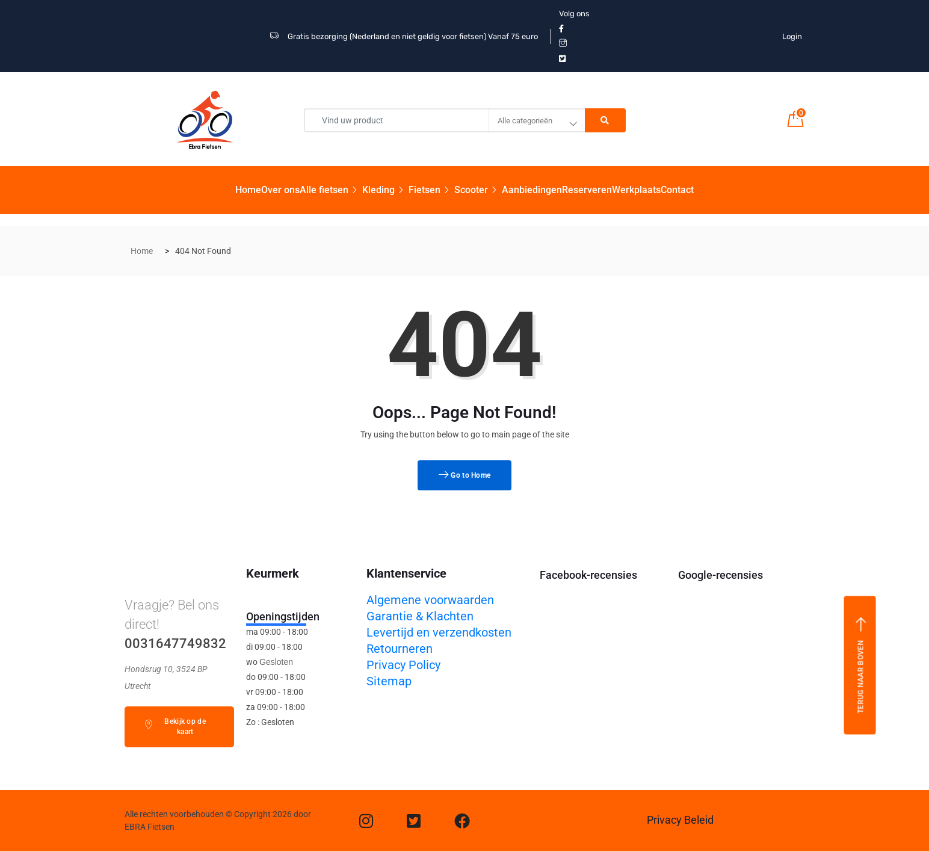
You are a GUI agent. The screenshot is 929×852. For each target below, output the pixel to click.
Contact (677, 190)
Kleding (385, 190)
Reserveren (587, 190)
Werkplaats (636, 190)
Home (248, 190)
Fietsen (431, 190)
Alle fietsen (331, 190)
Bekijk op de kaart (175, 726)
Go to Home (465, 475)
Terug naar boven (861, 665)
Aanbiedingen (532, 190)
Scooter (478, 190)
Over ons (280, 190)
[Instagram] (366, 821)
